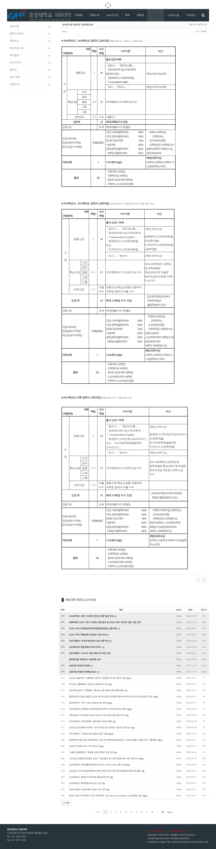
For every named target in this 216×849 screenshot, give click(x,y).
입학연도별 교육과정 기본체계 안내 (77, 24)
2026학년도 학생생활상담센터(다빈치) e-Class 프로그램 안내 (97, 765)
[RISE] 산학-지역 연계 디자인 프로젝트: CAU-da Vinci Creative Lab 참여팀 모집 (106, 796)
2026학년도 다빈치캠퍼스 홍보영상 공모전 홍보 (91, 721)
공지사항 (30, 26)
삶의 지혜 (30, 77)
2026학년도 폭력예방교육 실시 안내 (85, 783)
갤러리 (30, 70)
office (64, 32)
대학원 (140, 15)
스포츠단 (190, 15)
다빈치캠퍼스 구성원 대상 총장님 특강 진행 (88, 734)
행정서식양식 (30, 33)
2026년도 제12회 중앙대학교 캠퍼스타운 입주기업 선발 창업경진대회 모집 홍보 (105, 771)
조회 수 (204, 610)
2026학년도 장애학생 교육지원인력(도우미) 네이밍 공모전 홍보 (98, 709)
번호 (63, 610)
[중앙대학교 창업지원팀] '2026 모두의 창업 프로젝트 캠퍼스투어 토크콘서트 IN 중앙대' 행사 (111, 697)
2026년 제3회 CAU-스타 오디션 (84, 746)
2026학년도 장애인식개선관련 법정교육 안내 (89, 777)
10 (152, 812)
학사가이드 (30, 62)
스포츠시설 (173, 15)
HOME (79, 15)
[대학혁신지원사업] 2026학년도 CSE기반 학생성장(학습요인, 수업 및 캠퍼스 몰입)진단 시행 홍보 (113, 740)
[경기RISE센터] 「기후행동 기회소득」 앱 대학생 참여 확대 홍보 (97, 690)
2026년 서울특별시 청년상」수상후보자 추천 (89, 684)
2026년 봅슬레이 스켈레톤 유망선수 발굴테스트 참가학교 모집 (97, 678)
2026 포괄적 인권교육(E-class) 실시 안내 (88, 789)
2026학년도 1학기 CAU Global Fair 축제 (88, 703)
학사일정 (30, 55)
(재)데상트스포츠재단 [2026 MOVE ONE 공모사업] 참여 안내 (97, 715)
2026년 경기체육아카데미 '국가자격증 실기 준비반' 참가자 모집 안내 (100, 728)
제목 (121, 610)
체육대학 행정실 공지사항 (80, 600)
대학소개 (94, 15)
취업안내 (30, 84)
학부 (127, 15)
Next (170, 812)
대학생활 (155, 15)
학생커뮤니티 (30, 48)
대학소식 (30, 41)
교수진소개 (112, 15)
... (157, 812)
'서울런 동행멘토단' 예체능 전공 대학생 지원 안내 (91, 752)
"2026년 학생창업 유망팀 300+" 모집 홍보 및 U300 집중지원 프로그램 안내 (104, 759)
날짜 (191, 610)
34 (163, 812)
